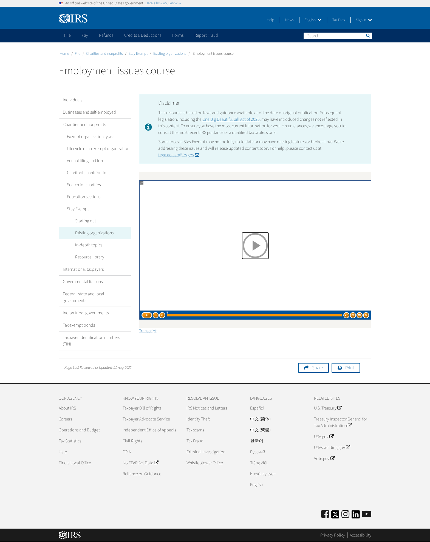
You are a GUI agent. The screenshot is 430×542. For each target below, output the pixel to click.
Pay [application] (85, 35)
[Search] (338, 36)
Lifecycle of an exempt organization (98, 149)
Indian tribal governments (86, 313)
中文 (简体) (260, 419)
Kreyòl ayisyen (263, 474)
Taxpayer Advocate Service (146, 419)
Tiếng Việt (259, 463)
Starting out (85, 221)
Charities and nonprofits (104, 53)
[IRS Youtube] (366, 514)
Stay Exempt (138, 53)
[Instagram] (345, 514)
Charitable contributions (88, 173)
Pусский (257, 452)
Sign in (364, 20)
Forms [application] (177, 35)
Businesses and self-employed (89, 112)
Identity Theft (198, 419)
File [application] (67, 35)
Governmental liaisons (83, 282)
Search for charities (84, 185)
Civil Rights (132, 441)
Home (64, 53)
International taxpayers (83, 269)
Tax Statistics (70, 441)
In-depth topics (88, 245)
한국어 (256, 441)
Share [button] (317, 368)
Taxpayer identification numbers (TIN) (91, 341)
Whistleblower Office (204, 463)
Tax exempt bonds (79, 325)
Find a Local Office (75, 463)
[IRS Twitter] (335, 516)
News (289, 20)
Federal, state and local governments (83, 297)
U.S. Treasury (327, 408)
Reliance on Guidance (142, 474)
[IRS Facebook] (325, 514)
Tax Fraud (194, 441)
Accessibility (360, 535)
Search (368, 35)
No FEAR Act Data (140, 463)
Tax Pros (338, 20)
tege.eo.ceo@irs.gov (178, 155)
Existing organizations (169, 53)
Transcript (148, 331)
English (313, 20)
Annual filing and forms (87, 161)
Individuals (72, 100)
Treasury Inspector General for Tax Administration (340, 422)
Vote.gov (324, 458)
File (77, 53)
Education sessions (83, 197)
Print (349, 368)
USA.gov (323, 437)
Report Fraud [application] (206, 35)
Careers (65, 419)
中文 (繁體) (260, 430)
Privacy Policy (332, 535)
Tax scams (195, 430)
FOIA (127, 452)
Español (257, 408)
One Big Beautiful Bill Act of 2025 (231, 119)
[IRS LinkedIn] (356, 516)
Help (270, 20)
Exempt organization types (90, 137)
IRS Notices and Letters (206, 408)
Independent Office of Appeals (149, 430)
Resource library (89, 257)
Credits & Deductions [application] (142, 35)
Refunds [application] (106, 35)
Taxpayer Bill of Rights (142, 408)
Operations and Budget (79, 430)
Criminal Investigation (205, 452)
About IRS (67, 408)
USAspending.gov (332, 448)
